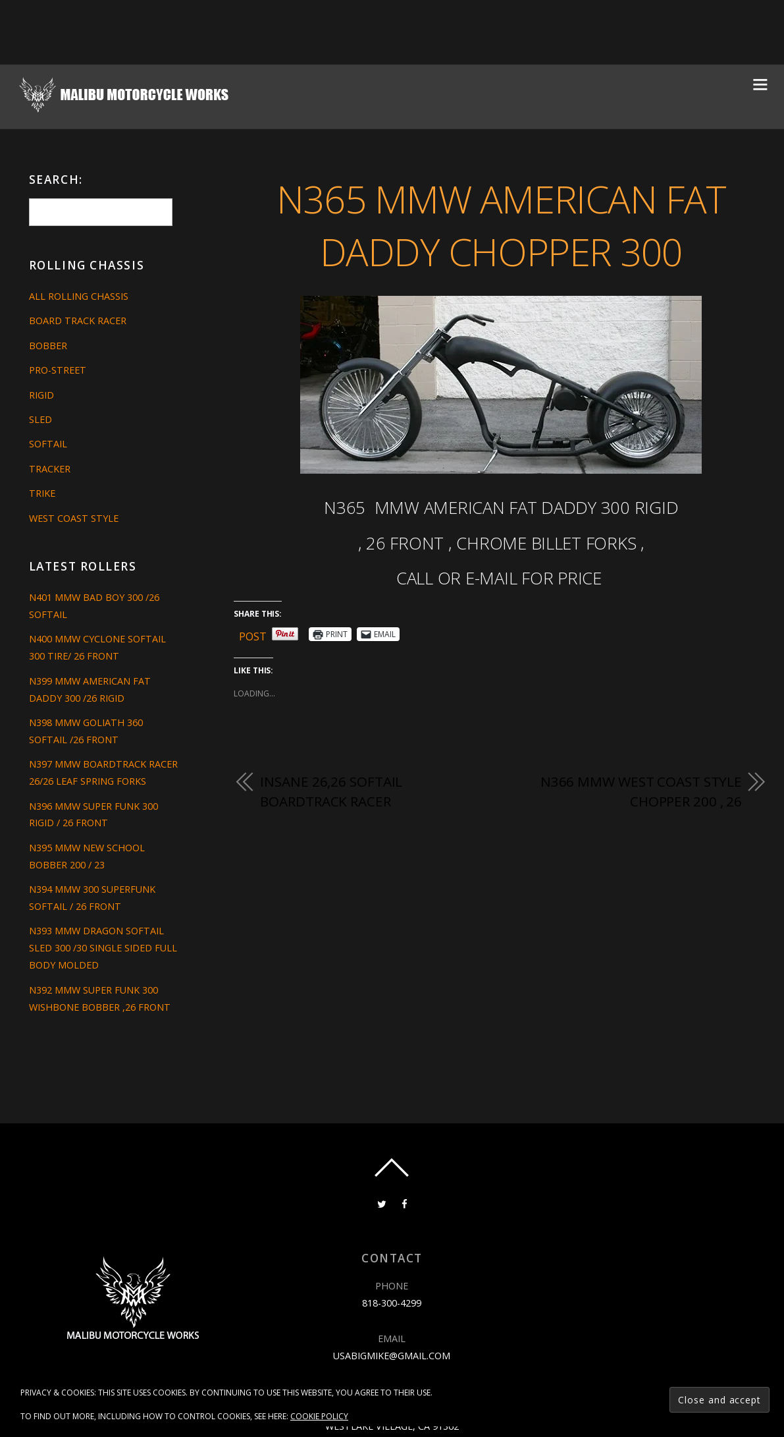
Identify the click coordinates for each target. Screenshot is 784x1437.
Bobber (48, 345)
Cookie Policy (319, 1416)
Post (253, 634)
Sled (40, 419)
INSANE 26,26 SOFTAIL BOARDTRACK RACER (331, 791)
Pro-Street (57, 370)
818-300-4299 (391, 1303)
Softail (48, 443)
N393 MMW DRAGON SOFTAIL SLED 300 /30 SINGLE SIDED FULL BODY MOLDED (103, 947)
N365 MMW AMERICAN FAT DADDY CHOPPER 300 (501, 225)
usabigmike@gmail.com (391, 1355)
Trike (42, 493)
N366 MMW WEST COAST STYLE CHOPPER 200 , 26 (641, 791)
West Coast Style (73, 518)
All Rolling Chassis (78, 296)
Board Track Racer (77, 320)
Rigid (41, 395)
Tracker (49, 469)
